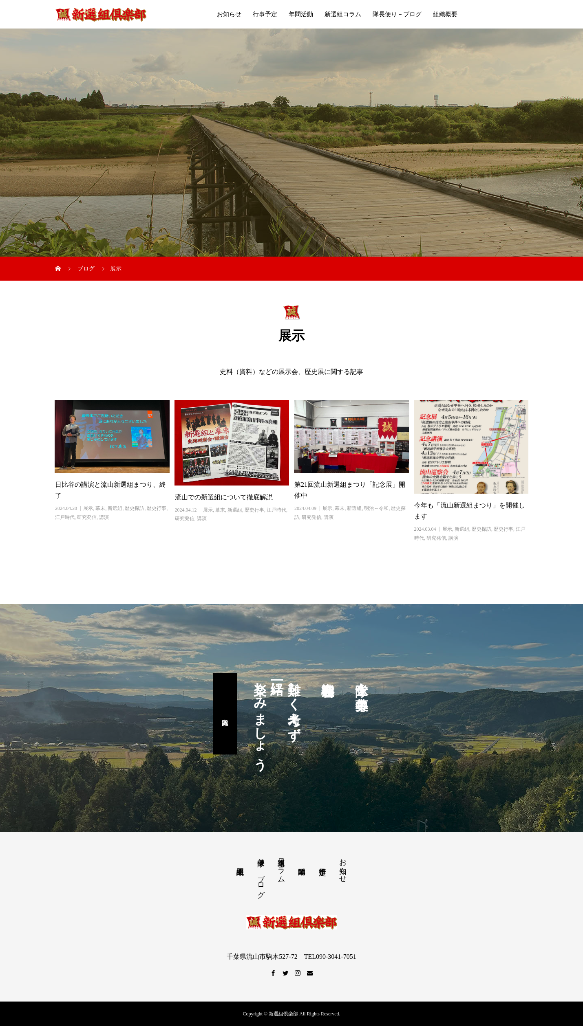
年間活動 (301, 14)
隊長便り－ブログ (397, 14)
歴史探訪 (134, 508)
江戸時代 (65, 517)
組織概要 (445, 14)
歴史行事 (156, 508)
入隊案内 (225, 713)
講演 (104, 517)
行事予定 (265, 14)
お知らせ (229, 14)
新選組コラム (343, 14)
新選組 (115, 508)
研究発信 (87, 517)
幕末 (100, 508)
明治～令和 (376, 508)
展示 (88, 508)
